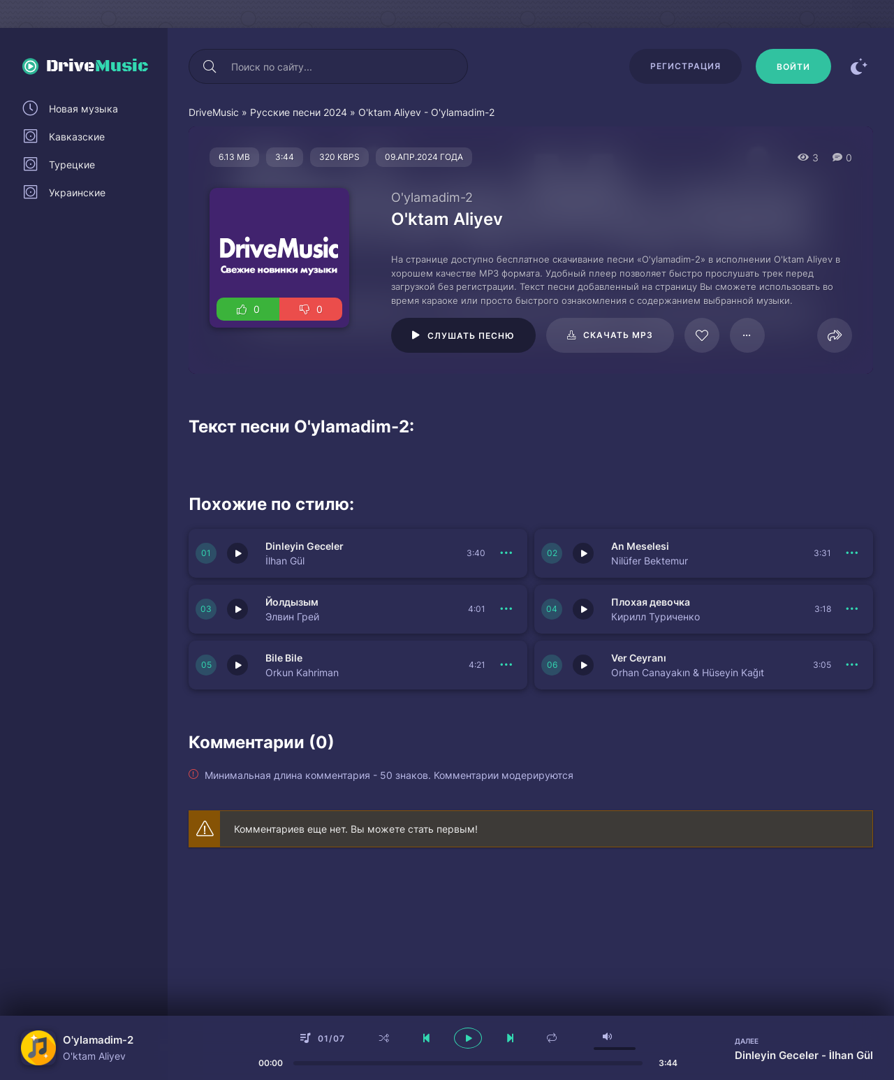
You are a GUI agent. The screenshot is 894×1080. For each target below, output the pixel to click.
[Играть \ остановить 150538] (237, 553)
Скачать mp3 (618, 335)
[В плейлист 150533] (852, 665)
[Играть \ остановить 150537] (583, 553)
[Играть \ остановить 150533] (583, 665)
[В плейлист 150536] (506, 609)
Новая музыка (83, 109)
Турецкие (72, 164)
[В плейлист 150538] (506, 553)
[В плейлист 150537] (852, 553)
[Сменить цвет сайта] (859, 66)
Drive (97, 66)
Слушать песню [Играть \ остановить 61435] (471, 335)
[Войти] (793, 66)
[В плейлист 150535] (852, 609)
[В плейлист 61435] (747, 335)
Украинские (77, 192)
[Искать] (209, 66)
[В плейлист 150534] (506, 665)
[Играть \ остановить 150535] (583, 609)
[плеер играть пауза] (468, 1038)
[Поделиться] (834, 335)
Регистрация (685, 66)
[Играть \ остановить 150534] (237, 665)
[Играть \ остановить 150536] (237, 609)
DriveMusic (214, 112)
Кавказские (77, 137)
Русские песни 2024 (298, 112)
